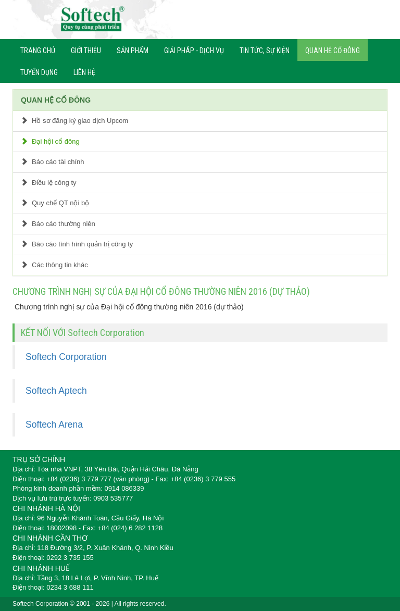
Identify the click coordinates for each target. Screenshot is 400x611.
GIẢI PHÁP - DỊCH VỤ (194, 50)
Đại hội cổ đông (50, 141)
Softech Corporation (66, 357)
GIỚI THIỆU (86, 50)
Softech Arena (54, 424)
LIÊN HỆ (84, 72)
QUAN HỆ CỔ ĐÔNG (332, 50)
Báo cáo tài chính (52, 162)
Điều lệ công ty (49, 182)
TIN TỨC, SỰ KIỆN (265, 50)
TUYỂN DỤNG (39, 72)
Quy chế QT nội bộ (55, 203)
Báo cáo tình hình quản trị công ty (77, 244)
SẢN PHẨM (132, 50)
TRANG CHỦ (37, 50)
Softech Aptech (56, 390)
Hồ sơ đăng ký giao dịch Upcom (74, 120)
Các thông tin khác (54, 265)
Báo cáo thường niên (58, 224)
